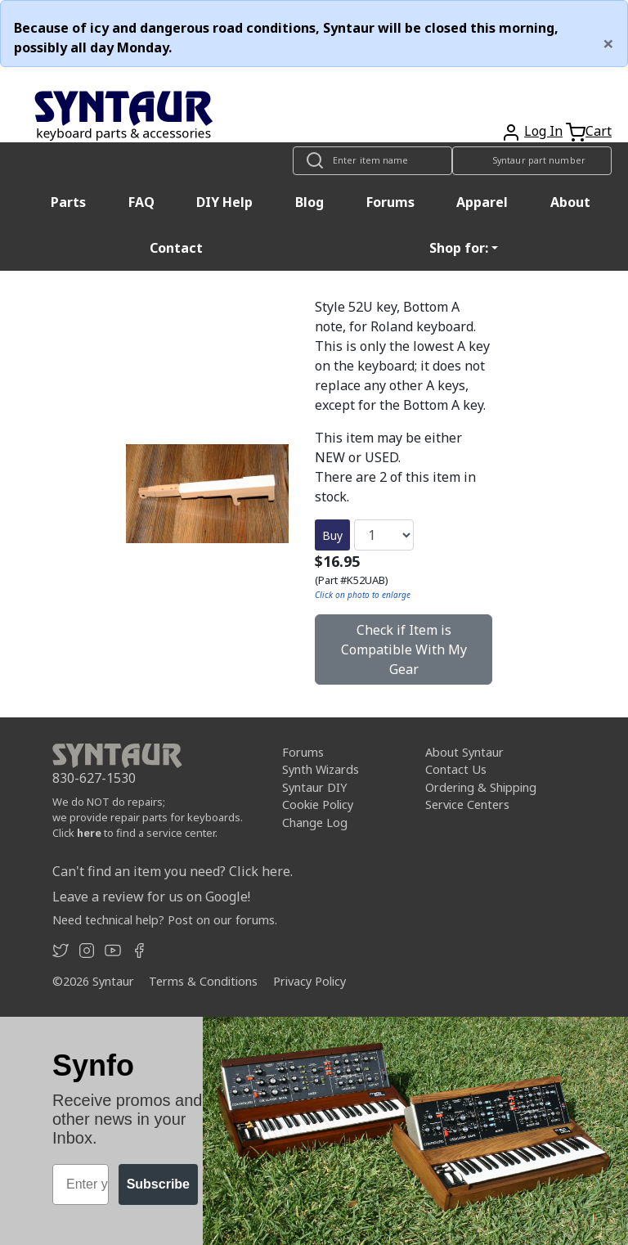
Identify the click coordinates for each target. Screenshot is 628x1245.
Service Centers (467, 804)
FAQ (141, 202)
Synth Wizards (320, 769)
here (89, 832)
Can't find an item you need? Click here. (172, 871)
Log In (543, 131)
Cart (598, 131)
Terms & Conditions (203, 981)
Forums (390, 202)
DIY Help (224, 202)
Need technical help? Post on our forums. (164, 920)
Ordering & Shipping (480, 787)
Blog (309, 202)
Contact (176, 248)
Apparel (482, 202)
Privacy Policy (309, 981)
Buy (332, 535)
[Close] (608, 43)
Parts (68, 202)
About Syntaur (464, 752)
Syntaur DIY (314, 787)
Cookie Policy (317, 804)
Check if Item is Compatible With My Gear (404, 649)
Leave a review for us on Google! (151, 897)
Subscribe (158, 1184)
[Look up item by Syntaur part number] (532, 160)
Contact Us (456, 769)
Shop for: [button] (458, 248)
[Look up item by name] (372, 160)
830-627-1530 (94, 778)
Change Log (315, 822)
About (570, 202)
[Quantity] (384, 535)
